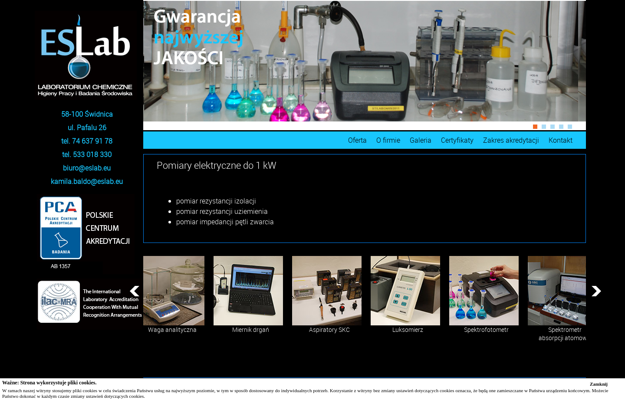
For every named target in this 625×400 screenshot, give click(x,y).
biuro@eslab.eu (87, 168)
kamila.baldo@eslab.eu (87, 181)
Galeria (420, 140)
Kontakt (560, 140)
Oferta (357, 140)
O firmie (388, 140)
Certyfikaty (457, 140)
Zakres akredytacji (511, 140)
